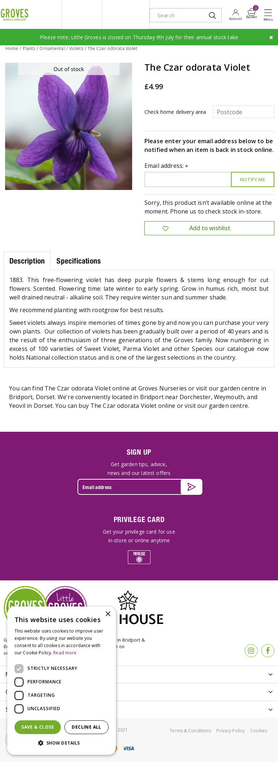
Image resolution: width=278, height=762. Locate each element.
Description (27, 260)
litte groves (81, 14)
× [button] (107, 614)
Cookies (258, 731)
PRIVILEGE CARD (139, 519)
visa (128, 748)
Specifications (78, 260)
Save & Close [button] (37, 727)
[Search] (178, 15)
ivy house (126, 14)
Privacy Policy (230, 731)
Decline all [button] (86, 727)
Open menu (269, 14)
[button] (61, 743)
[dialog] (61, 680)
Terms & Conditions (190, 731)
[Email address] (139, 487)
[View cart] (251, 12)
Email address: (166, 166)
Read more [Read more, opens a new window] (64, 653)
